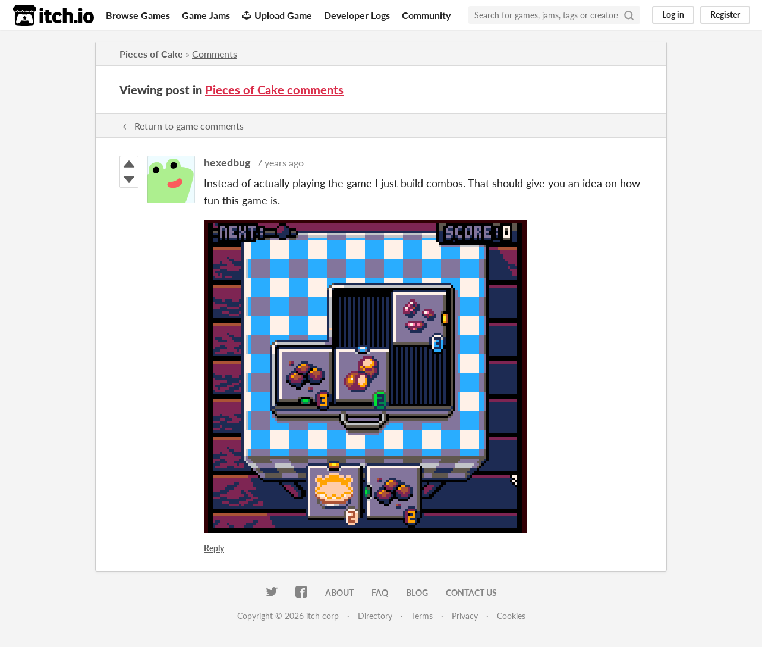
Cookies (511, 616)
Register (725, 15)
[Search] (629, 15)
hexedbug (227, 162)
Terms (422, 616)
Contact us (471, 593)
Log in (673, 15)
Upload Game (277, 15)
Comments (214, 53)
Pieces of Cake (151, 53)
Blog (417, 593)
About (339, 593)
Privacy (465, 616)
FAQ (379, 593)
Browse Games (138, 15)
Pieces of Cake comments (274, 90)
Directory (375, 616)
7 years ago (280, 162)
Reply (214, 548)
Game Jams (206, 15)
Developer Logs (357, 15)
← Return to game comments (183, 125)
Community (426, 15)
